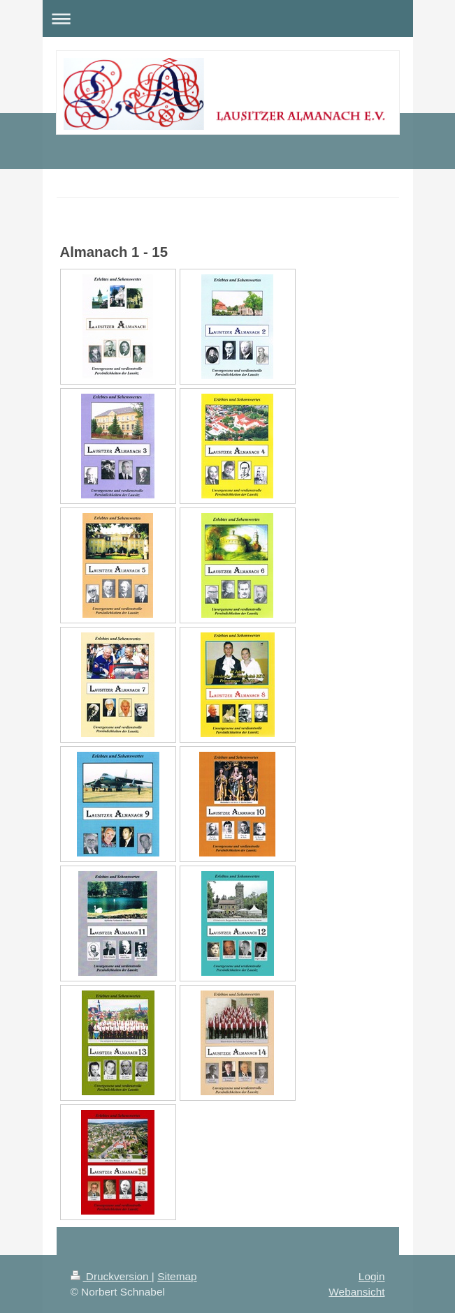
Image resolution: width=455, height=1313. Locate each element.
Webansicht (356, 1292)
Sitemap (176, 1276)
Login (372, 1276)
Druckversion (111, 1276)
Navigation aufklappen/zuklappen (228, 18)
